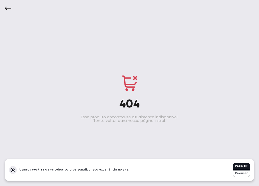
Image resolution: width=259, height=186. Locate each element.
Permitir (241, 166)
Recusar (241, 173)
